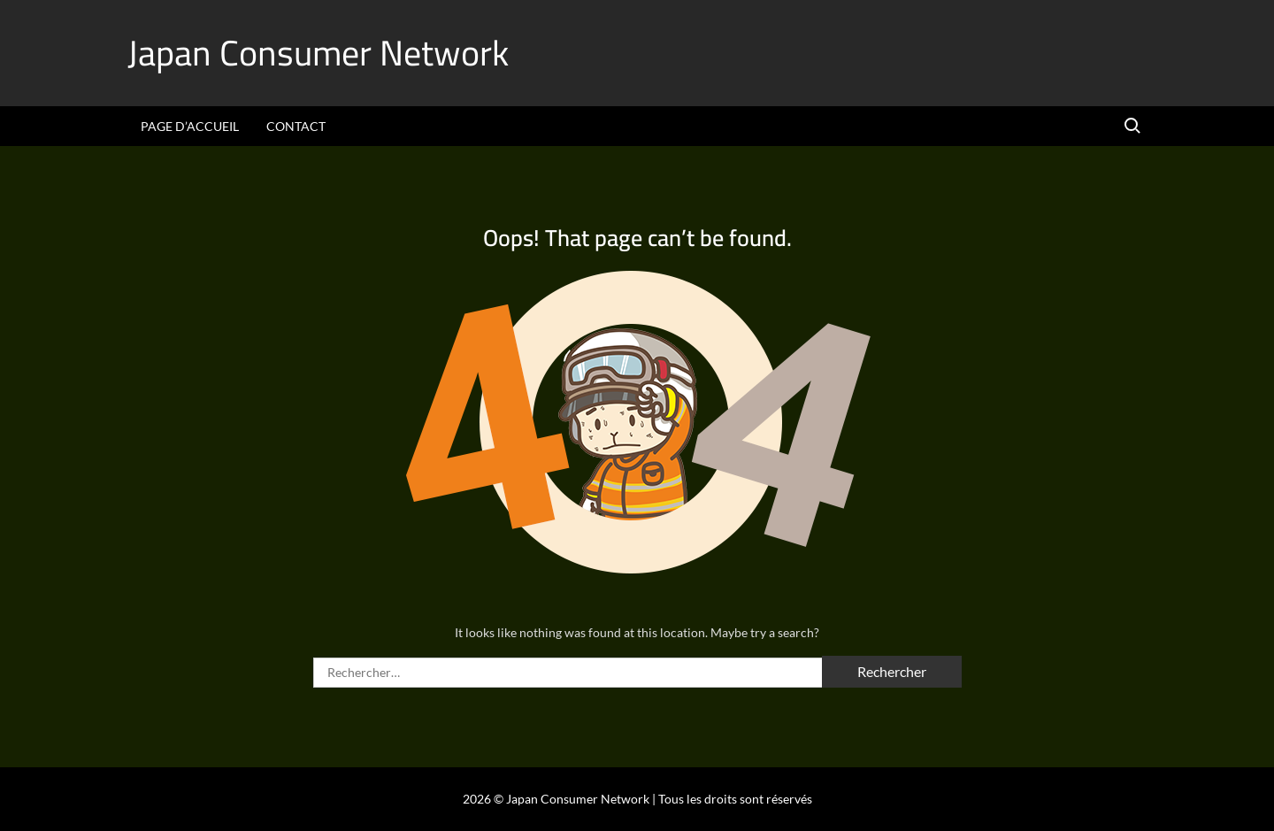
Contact (296, 126)
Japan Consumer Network (318, 52)
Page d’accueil (190, 126)
